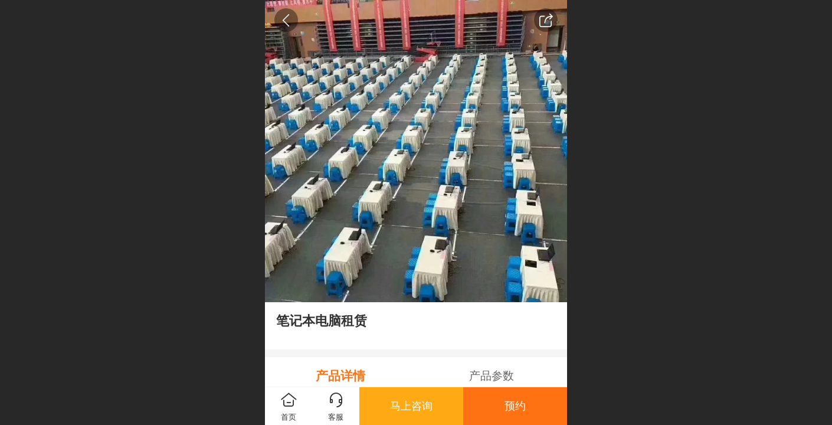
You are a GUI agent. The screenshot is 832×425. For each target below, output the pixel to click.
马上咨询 (411, 406)
